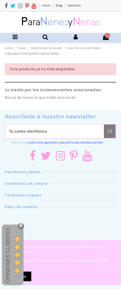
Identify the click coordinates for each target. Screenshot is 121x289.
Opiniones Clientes (8, 255)
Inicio (46, 5)
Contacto (74, 5)
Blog (59, 5)
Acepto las (57, 142)
